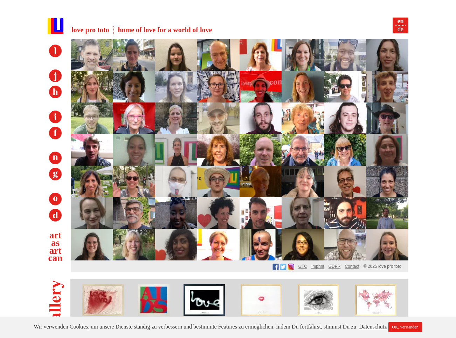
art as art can (55, 246)
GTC (302, 266)
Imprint (317, 266)
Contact (352, 266)
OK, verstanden (405, 327)
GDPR (335, 266)
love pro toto (90, 30)
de (400, 29)
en (401, 21)
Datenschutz (373, 327)
